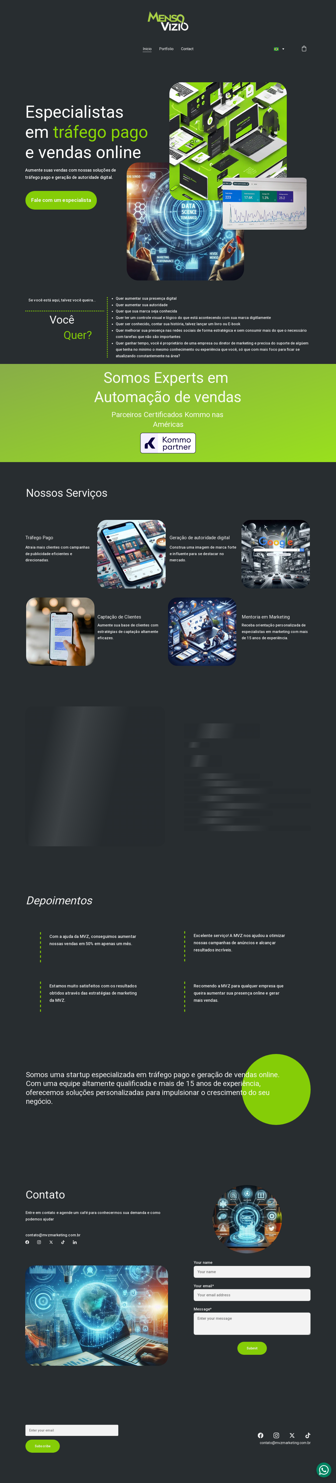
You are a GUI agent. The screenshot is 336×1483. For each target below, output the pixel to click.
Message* (205, 1309)
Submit (252, 1346)
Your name (206, 1265)
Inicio (147, 49)
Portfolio (166, 49)
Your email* (206, 1287)
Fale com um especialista (61, 200)
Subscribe (44, 1445)
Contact (187, 49)
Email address (39, 1422)
